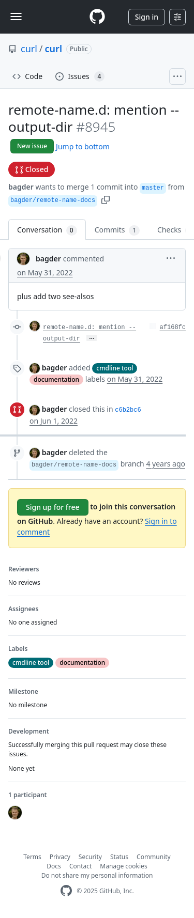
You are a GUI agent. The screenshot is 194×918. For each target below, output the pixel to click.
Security (90, 856)
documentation (56, 379)
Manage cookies (123, 866)
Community (154, 856)
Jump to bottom (83, 146)
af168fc (173, 327)
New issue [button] (32, 146)
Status (119, 856)
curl (29, 48)
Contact (80, 866)
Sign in (146, 17)
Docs (54, 866)
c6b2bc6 (128, 410)
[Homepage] (97, 16)
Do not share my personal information (97, 875)
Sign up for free (53, 507)
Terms (32, 856)
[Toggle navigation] (16, 16)
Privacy (60, 856)
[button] (105, 199)
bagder (21, 187)
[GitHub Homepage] (66, 890)
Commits (117, 230)
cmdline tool (114, 368)
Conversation (47, 230)
